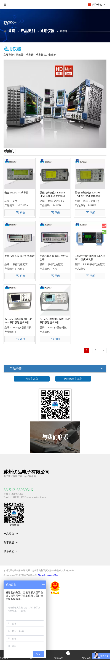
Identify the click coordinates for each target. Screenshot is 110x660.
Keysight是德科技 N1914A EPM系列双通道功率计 (18, 321)
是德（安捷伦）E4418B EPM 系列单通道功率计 (52, 194)
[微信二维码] (55, 404)
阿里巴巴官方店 (73, 378)
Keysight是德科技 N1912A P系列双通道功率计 (55, 321)
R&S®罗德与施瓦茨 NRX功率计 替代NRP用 (90, 258)
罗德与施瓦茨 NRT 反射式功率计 (54, 258)
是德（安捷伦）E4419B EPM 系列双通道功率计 (87, 194)
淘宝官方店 (31, 378)
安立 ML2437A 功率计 (16, 192)
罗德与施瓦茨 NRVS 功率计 (19, 256)
